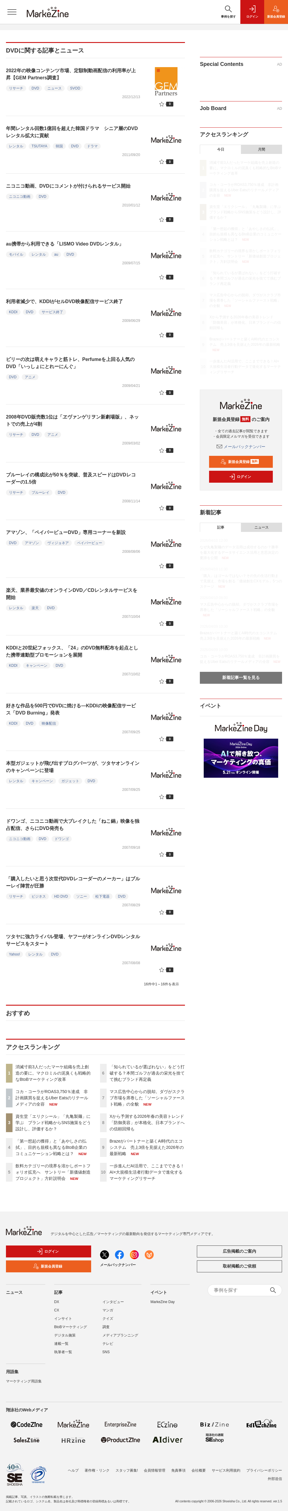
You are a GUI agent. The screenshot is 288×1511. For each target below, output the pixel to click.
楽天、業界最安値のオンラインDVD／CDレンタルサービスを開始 (71, 594)
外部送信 (275, 1479)
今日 (220, 149)
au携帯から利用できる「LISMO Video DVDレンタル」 (65, 243)
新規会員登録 (239, 462)
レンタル (16, 146)
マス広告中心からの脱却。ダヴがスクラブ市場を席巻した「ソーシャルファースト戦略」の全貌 (147, 1097)
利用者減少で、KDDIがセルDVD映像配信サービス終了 (64, 301)
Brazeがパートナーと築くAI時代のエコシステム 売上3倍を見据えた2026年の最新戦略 (147, 1147)
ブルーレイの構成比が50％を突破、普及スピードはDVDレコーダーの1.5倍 (71, 478)
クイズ (107, 1318)
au (56, 254)
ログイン (240, 477)
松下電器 (102, 896)
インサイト (63, 1318)
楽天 (35, 608)
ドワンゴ (62, 839)
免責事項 (178, 1470)
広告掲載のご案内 (239, 1251)
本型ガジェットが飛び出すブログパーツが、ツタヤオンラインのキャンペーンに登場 (72, 767)
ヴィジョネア (58, 543)
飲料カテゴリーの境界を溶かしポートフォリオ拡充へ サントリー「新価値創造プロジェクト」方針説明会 (53, 1172)
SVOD (75, 88)
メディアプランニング (120, 1335)
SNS (106, 1352)
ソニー (81, 896)
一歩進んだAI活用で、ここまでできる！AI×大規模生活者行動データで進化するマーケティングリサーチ (147, 1172)
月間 (261, 149)
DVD (35, 88)
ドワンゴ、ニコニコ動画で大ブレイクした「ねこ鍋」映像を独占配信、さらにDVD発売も (72, 825)
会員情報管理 (154, 1470)
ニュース (54, 88)
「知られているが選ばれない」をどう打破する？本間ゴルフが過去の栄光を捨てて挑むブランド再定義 (147, 1073)
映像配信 (49, 723)
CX (56, 1310)
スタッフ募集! (127, 1470)
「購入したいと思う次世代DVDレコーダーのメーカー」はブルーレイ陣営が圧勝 (73, 882)
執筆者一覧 (63, 1352)
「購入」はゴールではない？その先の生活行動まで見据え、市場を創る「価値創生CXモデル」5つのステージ (241, 581)
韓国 (59, 146)
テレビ (107, 1344)
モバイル (16, 254)
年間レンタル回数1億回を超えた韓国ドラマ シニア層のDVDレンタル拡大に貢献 (72, 132)
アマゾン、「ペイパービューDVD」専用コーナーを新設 (66, 532)
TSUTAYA (39, 146)
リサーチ (16, 88)
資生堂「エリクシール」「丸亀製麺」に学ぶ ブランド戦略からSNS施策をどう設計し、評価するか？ (53, 1122)
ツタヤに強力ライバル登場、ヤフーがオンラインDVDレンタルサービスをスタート (73, 940)
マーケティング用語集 (24, 1381)
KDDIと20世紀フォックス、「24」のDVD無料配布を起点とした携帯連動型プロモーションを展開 (72, 651)
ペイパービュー (89, 543)
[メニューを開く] (12, 12)
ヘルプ (73, 1470)
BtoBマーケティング (70, 1327)
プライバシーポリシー (264, 1470)
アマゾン (32, 543)
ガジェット (70, 781)
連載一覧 (61, 1344)
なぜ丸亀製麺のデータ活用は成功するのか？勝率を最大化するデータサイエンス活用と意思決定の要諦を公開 (239, 552)
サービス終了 (52, 312)
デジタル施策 (65, 1335)
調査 (106, 1327)
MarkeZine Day (162, 1302)
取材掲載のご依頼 (239, 1266)
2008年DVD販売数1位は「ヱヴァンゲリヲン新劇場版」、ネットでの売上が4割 (72, 420)
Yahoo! (14, 954)
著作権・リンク (97, 1470)
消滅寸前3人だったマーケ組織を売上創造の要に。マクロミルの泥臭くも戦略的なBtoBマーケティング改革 (53, 1073)
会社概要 (199, 1470)
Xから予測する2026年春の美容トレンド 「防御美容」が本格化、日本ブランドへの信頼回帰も (149, 1122)
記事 (220, 527)
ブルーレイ (40, 492)
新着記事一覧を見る (241, 677)
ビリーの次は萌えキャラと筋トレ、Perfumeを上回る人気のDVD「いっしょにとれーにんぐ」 (70, 363)
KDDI (13, 312)
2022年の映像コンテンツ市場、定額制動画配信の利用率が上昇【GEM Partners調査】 (71, 74)
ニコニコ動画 (19, 197)
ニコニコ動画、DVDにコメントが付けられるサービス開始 (68, 186)
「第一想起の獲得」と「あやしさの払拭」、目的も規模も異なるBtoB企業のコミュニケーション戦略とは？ (51, 1147)
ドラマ (92, 146)
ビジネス (39, 896)
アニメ (30, 377)
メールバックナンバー (241, 446)
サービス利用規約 (226, 1470)
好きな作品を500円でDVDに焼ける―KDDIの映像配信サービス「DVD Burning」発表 (71, 709)
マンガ (107, 1310)
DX (56, 1302)
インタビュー (113, 1302)
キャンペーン (36, 665)
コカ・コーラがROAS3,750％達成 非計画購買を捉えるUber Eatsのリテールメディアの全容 (51, 1097)
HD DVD (61, 896)
